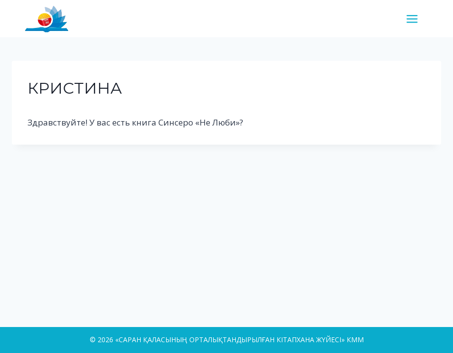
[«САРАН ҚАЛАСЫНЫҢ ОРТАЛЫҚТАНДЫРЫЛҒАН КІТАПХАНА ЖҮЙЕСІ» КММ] (50, 18)
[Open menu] (415, 18)
